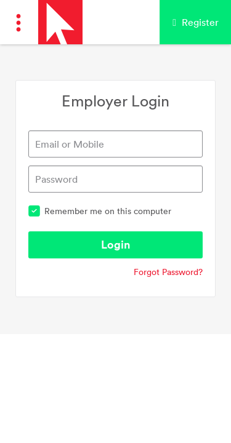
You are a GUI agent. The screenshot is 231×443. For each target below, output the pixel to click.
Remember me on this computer (99, 211)
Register (195, 22)
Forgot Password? (168, 271)
